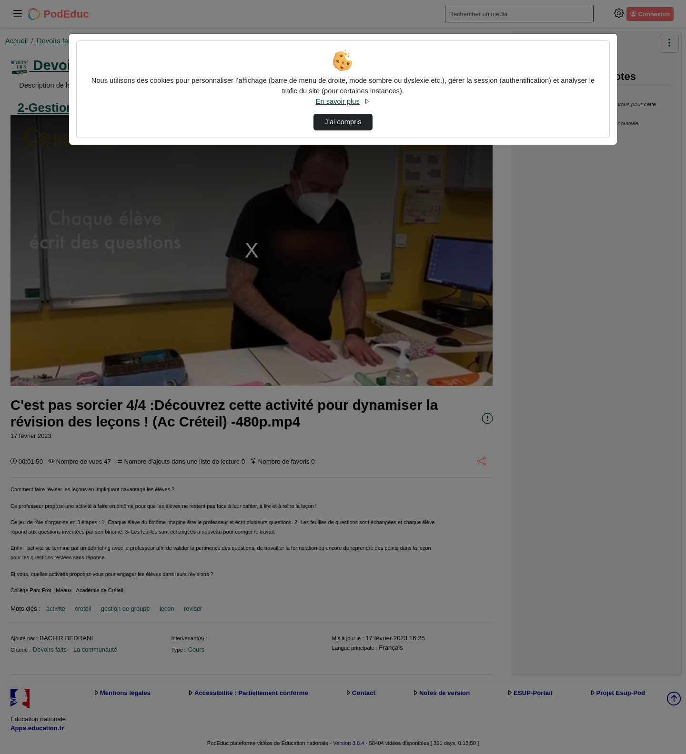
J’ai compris (342, 122)
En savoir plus (343, 101)
